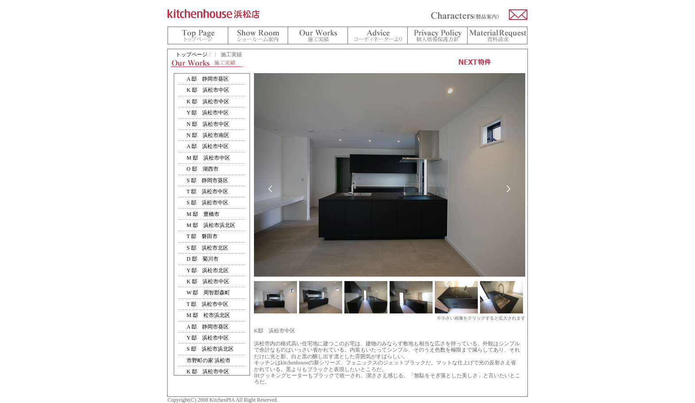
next (508, 189)
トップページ (191, 54)
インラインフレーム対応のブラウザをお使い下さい (212, 224)
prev (270, 189)
